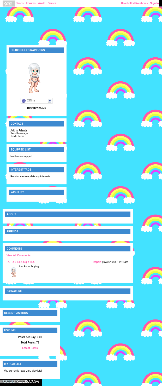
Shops (20, 3)
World (41, 3)
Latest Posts (30, 348)
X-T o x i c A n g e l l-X (21, 262)
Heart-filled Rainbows (134, 3)
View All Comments (19, 255)
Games (51, 3)
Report (97, 262)
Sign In (154, 3)
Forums (31, 3)
